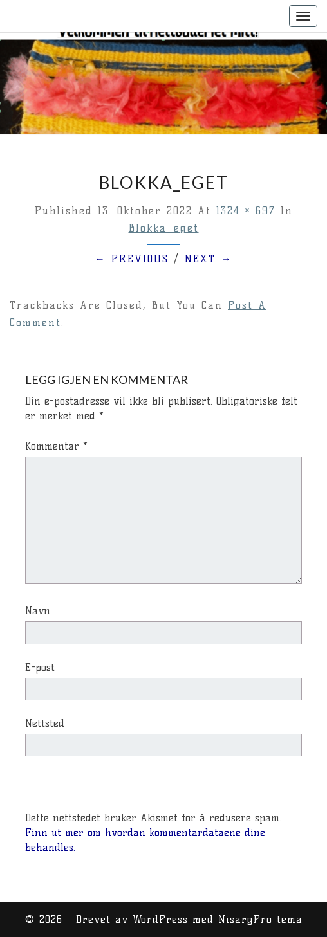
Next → (208, 259)
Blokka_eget (164, 228)
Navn (37, 611)
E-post (40, 667)
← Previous (132, 259)
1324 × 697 (246, 211)
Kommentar (56, 446)
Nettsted (44, 723)
